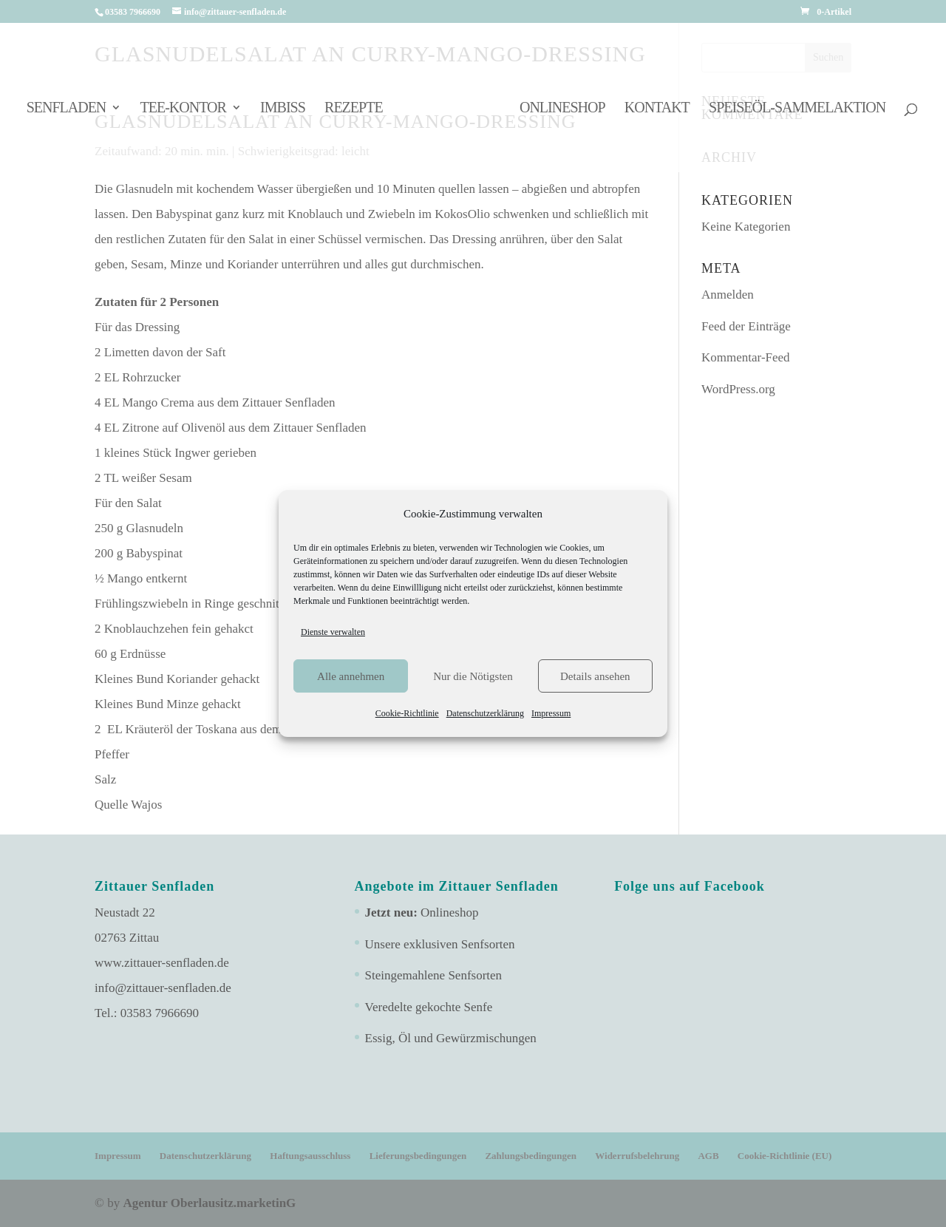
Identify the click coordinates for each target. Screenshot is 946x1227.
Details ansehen (595, 676)
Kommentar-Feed (745, 357)
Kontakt (657, 108)
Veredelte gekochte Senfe (429, 1007)
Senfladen (66, 108)
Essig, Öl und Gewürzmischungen (451, 1038)
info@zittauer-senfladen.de (163, 988)
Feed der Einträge (746, 326)
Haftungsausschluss (310, 1155)
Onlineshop (562, 108)
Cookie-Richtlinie (407, 713)
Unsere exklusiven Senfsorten (440, 944)
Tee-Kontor (183, 108)
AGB (708, 1155)
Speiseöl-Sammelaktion (797, 108)
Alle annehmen (350, 676)
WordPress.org (738, 389)
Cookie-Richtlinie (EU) (784, 1155)
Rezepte (353, 108)
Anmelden (727, 295)
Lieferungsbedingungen (418, 1155)
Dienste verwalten (333, 632)
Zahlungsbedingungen (530, 1155)
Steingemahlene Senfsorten (434, 975)
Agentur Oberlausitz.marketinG (209, 1203)
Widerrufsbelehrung (637, 1155)
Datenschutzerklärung (485, 713)
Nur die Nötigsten (472, 676)
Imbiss (282, 108)
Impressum (551, 713)
